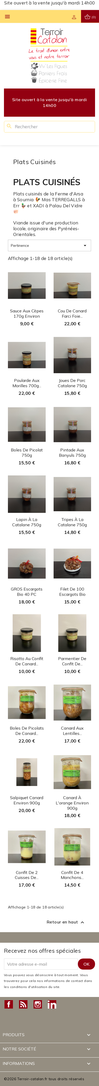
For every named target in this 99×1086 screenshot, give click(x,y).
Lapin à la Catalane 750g (26, 522)
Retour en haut (66, 922)
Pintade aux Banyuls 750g (72, 452)
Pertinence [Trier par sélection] (49, 245)
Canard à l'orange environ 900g (72, 803)
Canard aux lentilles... (72, 730)
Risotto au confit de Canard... (26, 661)
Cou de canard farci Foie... (72, 313)
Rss (23, 1004)
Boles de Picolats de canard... (27, 730)
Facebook (8, 1004)
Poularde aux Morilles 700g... (26, 383)
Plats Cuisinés (34, 162)
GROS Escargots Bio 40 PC (27, 591)
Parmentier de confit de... (72, 661)
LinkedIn (52, 1004)
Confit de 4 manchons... (72, 875)
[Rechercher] (49, 126)
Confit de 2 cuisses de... (27, 875)
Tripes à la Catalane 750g (72, 522)
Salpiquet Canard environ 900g (26, 800)
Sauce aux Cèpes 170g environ (27, 313)
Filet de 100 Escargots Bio (72, 591)
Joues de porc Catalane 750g (72, 383)
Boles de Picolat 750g (27, 452)
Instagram (38, 1004)
